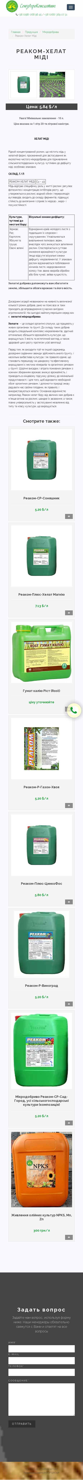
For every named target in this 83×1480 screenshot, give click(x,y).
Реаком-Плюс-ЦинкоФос (41, 883)
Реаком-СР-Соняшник (41, 498)
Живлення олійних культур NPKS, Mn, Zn (41, 1217)
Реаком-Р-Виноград (41, 986)
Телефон (16, 1366)
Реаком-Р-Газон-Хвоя (41, 787)
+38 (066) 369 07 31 (55, 14)
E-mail (14, 1354)
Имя (12, 1342)
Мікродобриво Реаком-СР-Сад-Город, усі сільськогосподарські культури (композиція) (41, 1100)
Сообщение (18, 1380)
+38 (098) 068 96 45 (30, 14)
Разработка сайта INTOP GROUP (41, 1472)
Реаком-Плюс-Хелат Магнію (41, 594)
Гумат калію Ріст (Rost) (41, 691)
